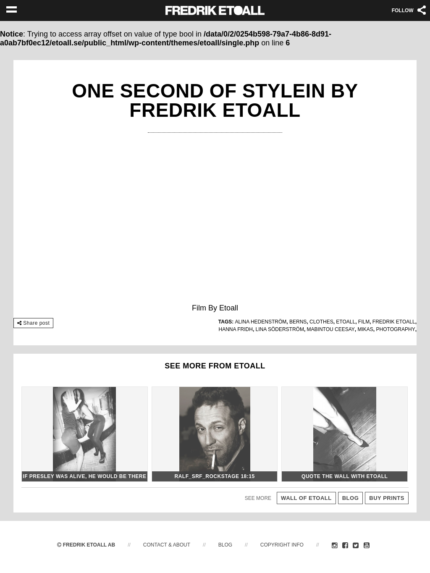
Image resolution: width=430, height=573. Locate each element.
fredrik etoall (393, 322)
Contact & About (166, 545)
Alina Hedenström (261, 322)
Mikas (365, 329)
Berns (298, 322)
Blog (225, 545)
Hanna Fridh (236, 329)
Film (364, 322)
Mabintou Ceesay (331, 329)
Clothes (321, 322)
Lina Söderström (280, 329)
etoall (345, 322)
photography (395, 329)
